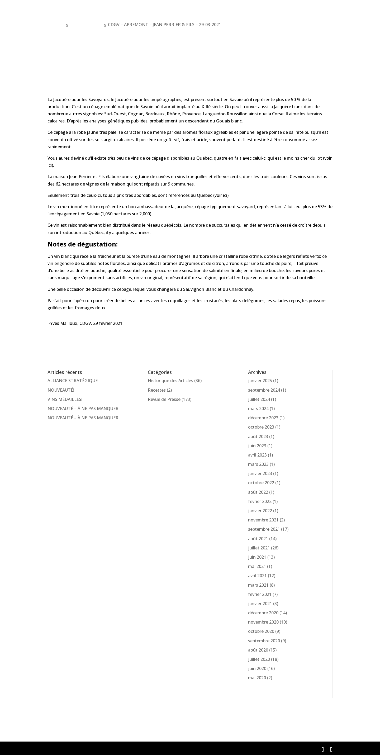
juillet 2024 (259, 399)
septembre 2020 (264, 641)
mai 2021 (257, 566)
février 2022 (260, 501)
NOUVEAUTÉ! (61, 390)
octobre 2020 (261, 631)
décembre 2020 (263, 613)
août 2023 (258, 436)
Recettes (157, 390)
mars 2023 (258, 464)
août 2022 (258, 492)
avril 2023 (257, 455)
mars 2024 (258, 408)
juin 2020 (257, 668)
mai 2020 (257, 678)
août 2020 (258, 650)
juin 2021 (257, 557)
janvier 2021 (260, 603)
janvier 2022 (260, 511)
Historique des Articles (170, 380)
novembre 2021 (263, 520)
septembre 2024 (264, 390)
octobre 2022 (261, 483)
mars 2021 (258, 585)
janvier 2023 (260, 473)
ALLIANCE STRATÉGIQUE (73, 380)
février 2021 (260, 594)
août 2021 (258, 539)
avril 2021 (257, 575)
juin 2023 (257, 446)
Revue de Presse (164, 399)
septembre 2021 (264, 529)
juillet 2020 (259, 659)
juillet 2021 (259, 548)
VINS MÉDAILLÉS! (65, 399)
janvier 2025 (260, 380)
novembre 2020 (263, 622)
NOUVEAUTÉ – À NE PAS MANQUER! (84, 408)
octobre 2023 (261, 427)
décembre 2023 (263, 418)
